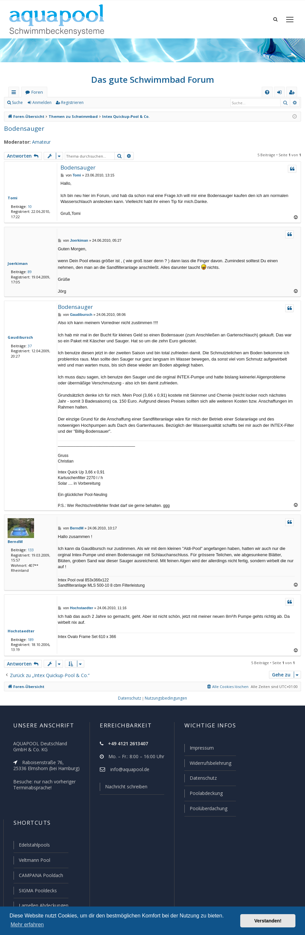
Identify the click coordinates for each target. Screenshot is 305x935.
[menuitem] (267, 92)
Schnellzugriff (15, 93)
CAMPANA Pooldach (40, 876)
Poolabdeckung (203, 795)
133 (29, 550)
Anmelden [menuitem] (281, 93)
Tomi (12, 198)
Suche (17, 102)
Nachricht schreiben (123, 789)
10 (28, 206)
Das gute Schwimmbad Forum (152, 79)
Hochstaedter (19, 631)
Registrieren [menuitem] (293, 93)
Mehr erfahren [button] (27, 924)
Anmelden (42, 102)
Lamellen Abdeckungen (43, 905)
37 (28, 346)
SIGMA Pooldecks (37, 891)
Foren (37, 92)
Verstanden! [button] (268, 920)
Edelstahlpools (34, 846)
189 (29, 639)
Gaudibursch (19, 337)
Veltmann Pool (34, 861)
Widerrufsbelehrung (207, 765)
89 (28, 271)
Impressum (198, 751)
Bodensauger (22, 128)
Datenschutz (200, 780)
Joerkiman (17, 263)
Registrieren (71, 102)
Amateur (38, 142)
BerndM (14, 541)
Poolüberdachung (205, 810)
